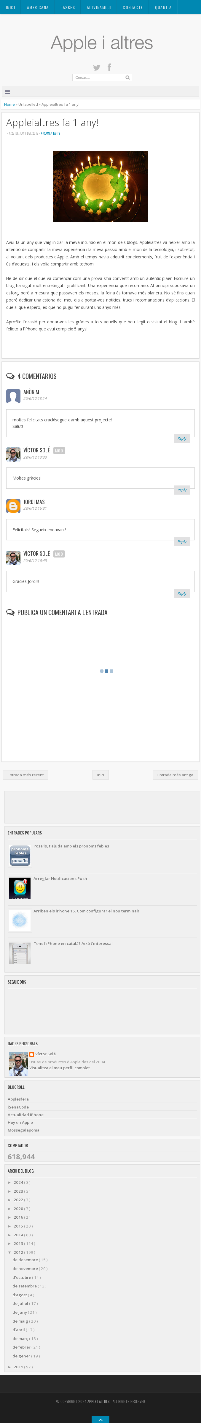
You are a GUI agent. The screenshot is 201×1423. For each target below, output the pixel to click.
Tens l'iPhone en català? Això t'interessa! (73, 943)
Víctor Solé (37, 450)
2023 (19, 1191)
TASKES (68, 7)
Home (10, 104)
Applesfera (18, 1099)
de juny (20, 1312)
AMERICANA (38, 7)
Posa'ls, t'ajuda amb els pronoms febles (71, 846)
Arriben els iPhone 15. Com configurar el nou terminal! (86, 911)
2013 (19, 1243)
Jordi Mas (34, 502)
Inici (10, 7)
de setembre (25, 1286)
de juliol (20, 1303)
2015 (19, 1226)
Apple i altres (99, 1401)
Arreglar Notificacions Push (60, 878)
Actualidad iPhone (26, 1114)
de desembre (25, 1259)
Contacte (133, 7)
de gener (21, 1356)
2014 (19, 1235)
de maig (20, 1321)
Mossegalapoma (23, 1130)
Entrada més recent (26, 774)
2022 (19, 1199)
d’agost (20, 1295)
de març (20, 1338)
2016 (19, 1217)
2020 (19, 1208)
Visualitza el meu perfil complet (59, 1067)
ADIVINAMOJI (99, 7)
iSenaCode (18, 1107)
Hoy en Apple (20, 1122)
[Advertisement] (102, 807)
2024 (19, 1182)
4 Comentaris (50, 133)
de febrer (21, 1347)
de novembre (25, 1268)
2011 (19, 1367)
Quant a (163, 7)
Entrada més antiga (175, 774)
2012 (19, 1252)
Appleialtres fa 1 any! (52, 122)
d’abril (19, 1329)
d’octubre (22, 1277)
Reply (182, 438)
